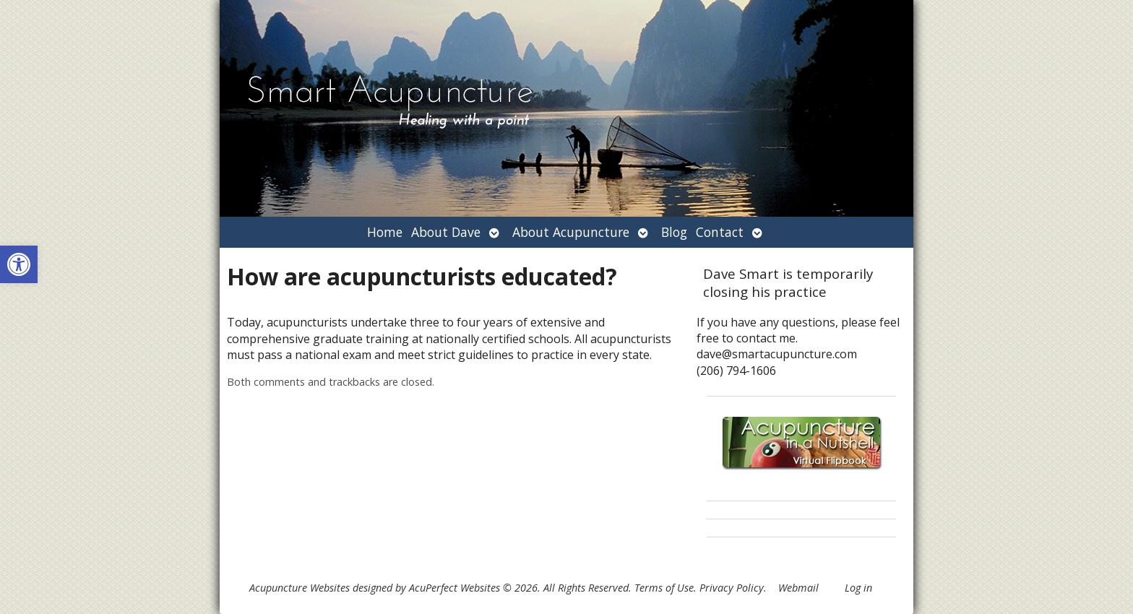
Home (384, 232)
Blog (674, 232)
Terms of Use (664, 587)
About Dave (446, 232)
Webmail (798, 587)
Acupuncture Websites (299, 587)
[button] (19, 264)
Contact (720, 232)
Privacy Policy (731, 587)
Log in (858, 587)
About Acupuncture (570, 232)
